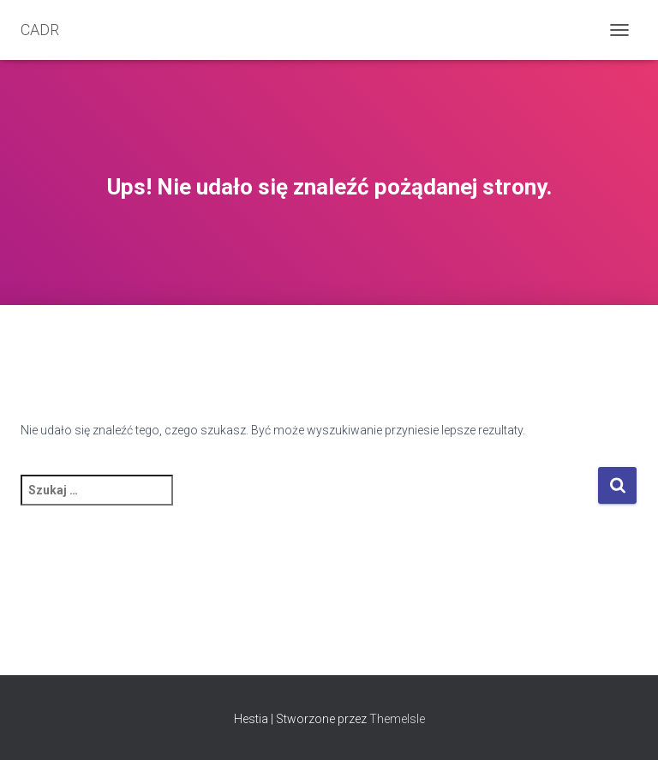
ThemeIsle (397, 719)
